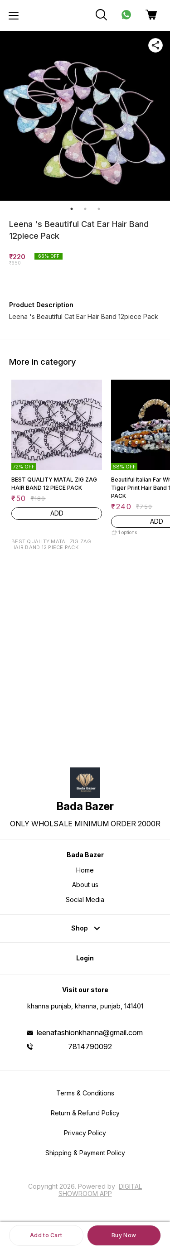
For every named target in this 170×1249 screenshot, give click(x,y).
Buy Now (124, 1235)
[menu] (14, 15)
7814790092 (90, 1046)
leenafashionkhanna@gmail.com (90, 1032)
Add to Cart (46, 1235)
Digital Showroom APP (100, 1189)
